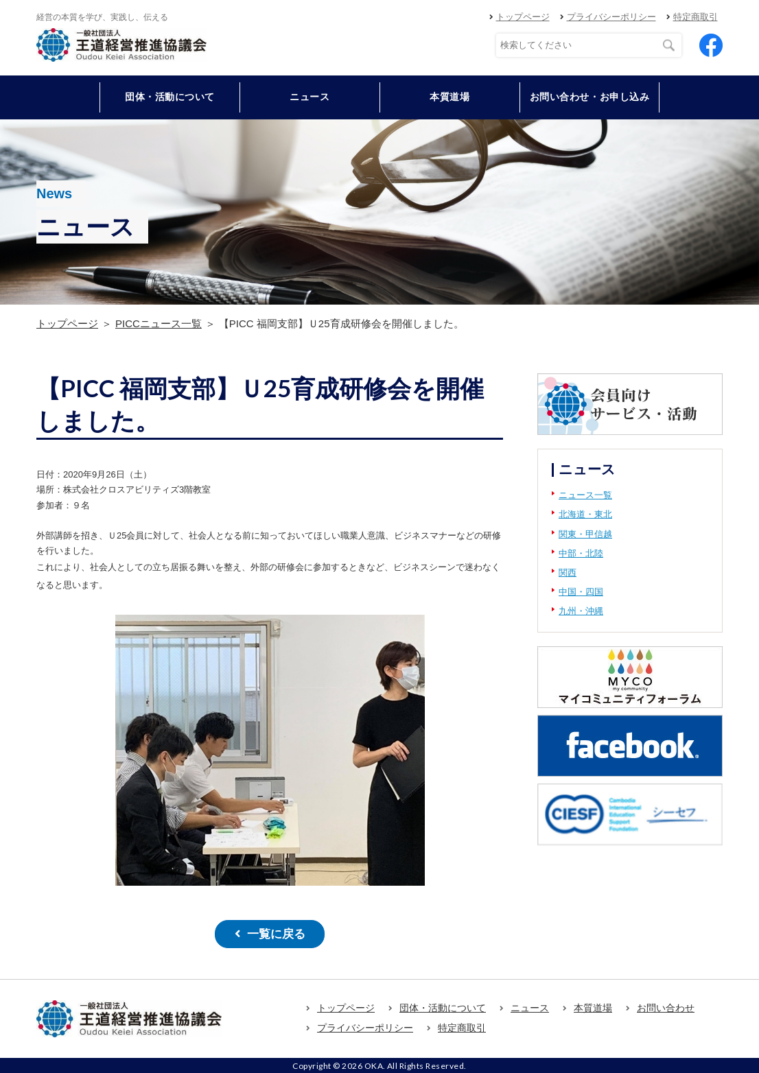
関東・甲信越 (585, 534)
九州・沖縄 (581, 611)
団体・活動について (442, 1006)
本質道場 (449, 96)
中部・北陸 (581, 553)
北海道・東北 (585, 514)
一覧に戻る (275, 933)
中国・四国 (581, 592)
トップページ (523, 17)
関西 (567, 572)
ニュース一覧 (585, 495)
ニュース (309, 96)
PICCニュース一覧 (158, 323)
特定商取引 (695, 17)
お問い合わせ (665, 1006)
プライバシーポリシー (611, 17)
